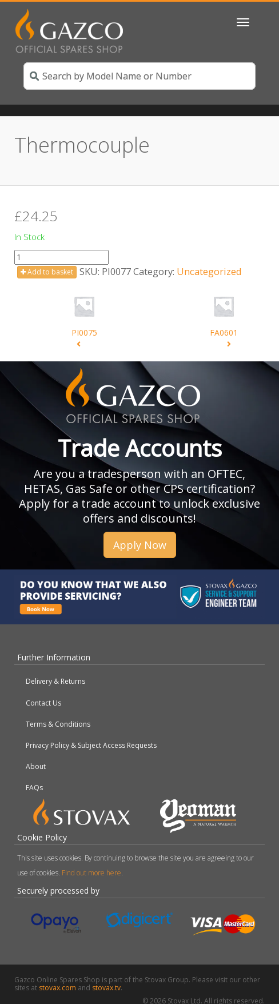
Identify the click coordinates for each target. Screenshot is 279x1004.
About (36, 766)
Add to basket (47, 272)
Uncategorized (209, 271)
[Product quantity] (61, 257)
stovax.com (57, 988)
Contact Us (43, 703)
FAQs (34, 787)
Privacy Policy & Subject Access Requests (91, 745)
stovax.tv (106, 988)
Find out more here (91, 873)
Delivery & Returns (55, 681)
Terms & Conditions (58, 724)
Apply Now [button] (139, 545)
